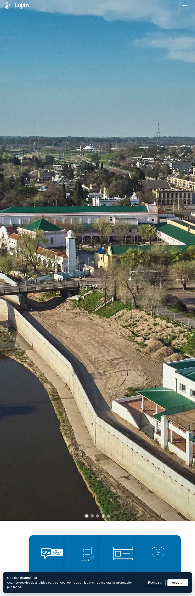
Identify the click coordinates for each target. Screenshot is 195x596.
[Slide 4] (103, 516)
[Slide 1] (86, 516)
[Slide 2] (92, 516)
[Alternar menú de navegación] (184, 5)
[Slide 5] (108, 516)
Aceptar (178, 582)
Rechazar (155, 582)
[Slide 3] (97, 516)
